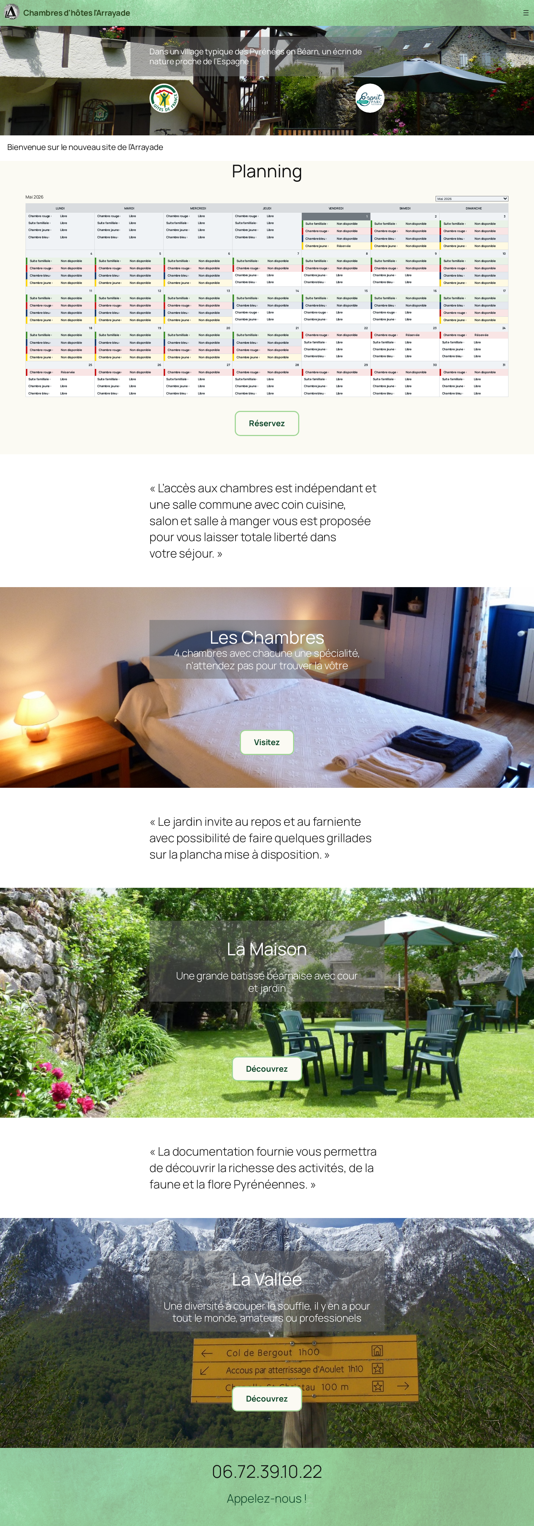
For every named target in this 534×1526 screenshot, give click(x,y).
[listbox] (472, 198)
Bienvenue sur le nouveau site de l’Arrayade (85, 147)
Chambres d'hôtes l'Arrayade (76, 12)
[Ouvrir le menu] (526, 12)
